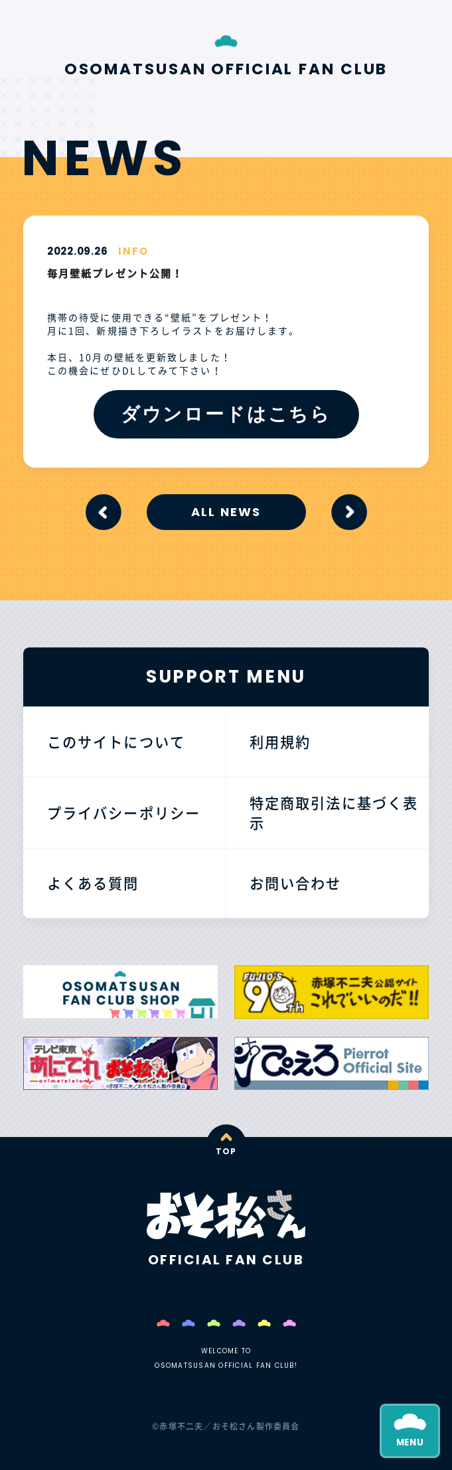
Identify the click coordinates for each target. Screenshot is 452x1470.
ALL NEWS (226, 511)
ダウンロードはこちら (226, 414)
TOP (226, 1151)
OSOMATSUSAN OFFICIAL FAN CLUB (226, 69)
